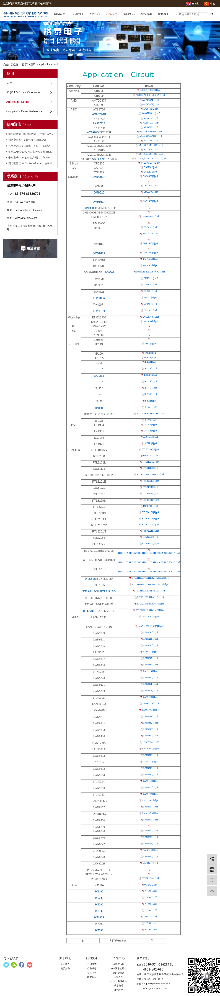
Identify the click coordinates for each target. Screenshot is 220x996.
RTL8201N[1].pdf (151, 531)
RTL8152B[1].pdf (150, 493)
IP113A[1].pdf (150, 368)
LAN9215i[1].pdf (150, 651)
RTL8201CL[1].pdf (150, 518)
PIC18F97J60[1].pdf (150, 878)
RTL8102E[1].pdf (150, 487)
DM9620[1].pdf (150, 284)
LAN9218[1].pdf (150, 664)
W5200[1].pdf (150, 897)
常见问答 (92, 972)
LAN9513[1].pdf (150, 768)
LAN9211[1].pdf (150, 639)
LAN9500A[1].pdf (151, 742)
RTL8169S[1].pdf (151, 500)
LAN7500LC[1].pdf (150, 800)
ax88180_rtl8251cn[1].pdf (150, 131)
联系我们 (163, 14)
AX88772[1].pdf (150, 118)
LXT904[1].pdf (150, 424)
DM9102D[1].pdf (150, 243)
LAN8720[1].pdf (150, 830)
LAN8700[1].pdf (150, 820)
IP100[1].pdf (150, 353)
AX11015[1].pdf (150, 149)
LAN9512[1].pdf (150, 755)
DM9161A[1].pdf (150, 252)
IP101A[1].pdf (150, 357)
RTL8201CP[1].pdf (150, 524)
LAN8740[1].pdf (150, 837)
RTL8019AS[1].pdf (150, 449)
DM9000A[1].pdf (150, 176)
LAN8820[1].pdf (150, 856)
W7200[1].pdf (150, 923)
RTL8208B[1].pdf (150, 537)
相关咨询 (92, 977)
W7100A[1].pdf (150, 916)
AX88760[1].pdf (150, 127)
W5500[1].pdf (150, 929)
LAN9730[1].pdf (150, 787)
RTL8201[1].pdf (150, 506)
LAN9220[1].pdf (150, 677)
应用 (32, 64)
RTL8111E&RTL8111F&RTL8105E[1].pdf (150, 578)
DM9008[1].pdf (151, 185)
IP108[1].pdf (150, 362)
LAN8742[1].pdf (150, 843)
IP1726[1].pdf (151, 420)
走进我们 (77, 14)
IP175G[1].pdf (150, 394)
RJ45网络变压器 (118, 968)
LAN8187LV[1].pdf (150, 813)
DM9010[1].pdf (151, 192)
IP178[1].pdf (150, 401)
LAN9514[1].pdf (150, 774)
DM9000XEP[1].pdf (150, 216)
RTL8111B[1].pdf (150, 468)
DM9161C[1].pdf (150, 265)
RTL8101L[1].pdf (151, 462)
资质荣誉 (65, 968)
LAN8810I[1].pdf (150, 850)
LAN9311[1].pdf (150, 716)
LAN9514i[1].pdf (150, 781)
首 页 (25, 64)
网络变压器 (118, 964)
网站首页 (60, 14)
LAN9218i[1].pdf (150, 671)
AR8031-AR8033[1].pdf (150, 90)
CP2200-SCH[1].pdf (150, 163)
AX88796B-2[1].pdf (151, 113)
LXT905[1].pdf (150, 430)
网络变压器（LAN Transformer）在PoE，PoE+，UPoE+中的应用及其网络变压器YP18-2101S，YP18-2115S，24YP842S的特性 (31, 163)
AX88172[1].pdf (150, 140)
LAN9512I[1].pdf (150, 761)
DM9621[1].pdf (150, 291)
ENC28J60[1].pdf (151, 317)
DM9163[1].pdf (150, 310)
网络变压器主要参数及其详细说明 (27, 139)
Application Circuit (17, 101)
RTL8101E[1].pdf (151, 481)
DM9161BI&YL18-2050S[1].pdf (150, 272)
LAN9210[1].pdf (150, 632)
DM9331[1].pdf (151, 278)
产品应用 (111, 14)
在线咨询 (146, 14)
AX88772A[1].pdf (151, 123)
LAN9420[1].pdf (150, 735)
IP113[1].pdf (150, 343)
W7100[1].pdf (150, 910)
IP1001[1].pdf (151, 407)
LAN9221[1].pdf (150, 684)
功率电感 (118, 985)
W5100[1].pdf (150, 891)
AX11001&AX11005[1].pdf (150, 145)
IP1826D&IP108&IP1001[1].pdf (150, 413)
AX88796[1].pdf (150, 109)
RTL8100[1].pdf (150, 455)
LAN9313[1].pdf (150, 729)
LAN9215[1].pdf (150, 645)
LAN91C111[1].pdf (150, 616)
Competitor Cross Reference (24, 111)
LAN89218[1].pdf (151, 863)
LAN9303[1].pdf (150, 690)
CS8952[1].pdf (150, 172)
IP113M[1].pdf (150, 375)
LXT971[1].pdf (150, 443)
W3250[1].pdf (150, 885)
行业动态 (92, 968)
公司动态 (92, 964)
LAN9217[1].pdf (150, 658)
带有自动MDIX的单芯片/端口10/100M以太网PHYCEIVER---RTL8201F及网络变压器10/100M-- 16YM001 (31, 157)
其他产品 (118, 990)
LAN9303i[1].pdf (150, 697)
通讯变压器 (118, 972)
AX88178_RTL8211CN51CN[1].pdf (150, 158)
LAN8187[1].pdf (150, 806)
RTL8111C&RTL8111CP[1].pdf (150, 474)
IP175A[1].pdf (150, 381)
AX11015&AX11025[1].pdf (150, 154)
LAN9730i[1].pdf (150, 794)
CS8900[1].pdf (150, 167)
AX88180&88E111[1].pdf (150, 136)
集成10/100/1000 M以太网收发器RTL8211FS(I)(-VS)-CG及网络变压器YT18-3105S (31, 151)
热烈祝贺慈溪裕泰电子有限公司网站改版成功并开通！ (31, 145)
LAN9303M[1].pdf (150, 703)
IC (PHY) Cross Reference (23, 92)
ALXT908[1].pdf (150, 437)
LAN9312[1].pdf (150, 723)
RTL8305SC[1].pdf (150, 543)
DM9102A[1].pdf (150, 201)
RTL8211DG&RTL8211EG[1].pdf (150, 591)
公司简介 (65, 964)
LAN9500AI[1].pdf (150, 748)
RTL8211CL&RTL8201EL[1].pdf (150, 610)
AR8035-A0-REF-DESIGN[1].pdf (150, 95)
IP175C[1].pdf (150, 388)
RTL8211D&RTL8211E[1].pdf (150, 597)
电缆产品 (118, 977)
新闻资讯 (129, 14)
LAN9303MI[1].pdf (150, 710)
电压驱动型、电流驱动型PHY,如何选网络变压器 (31, 133)
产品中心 (94, 14)
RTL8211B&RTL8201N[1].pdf (150, 604)
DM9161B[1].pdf (150, 259)
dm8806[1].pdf (150, 297)
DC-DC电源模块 (118, 981)
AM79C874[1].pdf (150, 100)
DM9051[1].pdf (150, 304)
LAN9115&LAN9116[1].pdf (150, 626)
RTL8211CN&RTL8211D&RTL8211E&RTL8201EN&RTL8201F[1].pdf (148, 553)
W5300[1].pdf (150, 904)
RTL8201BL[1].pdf (150, 512)
